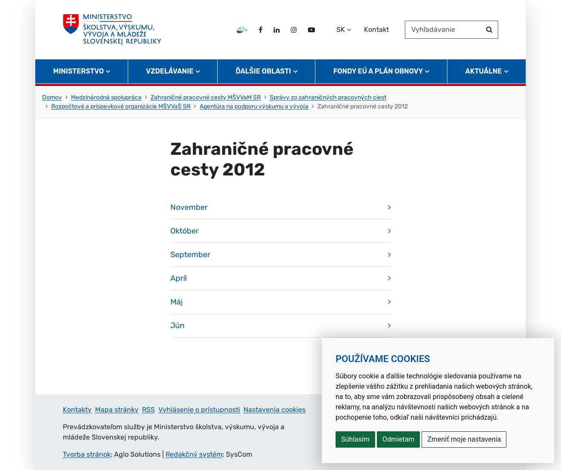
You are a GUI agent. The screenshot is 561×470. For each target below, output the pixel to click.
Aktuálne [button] (483, 71)
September (190, 254)
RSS (148, 409)
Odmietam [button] (398, 439)
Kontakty (77, 409)
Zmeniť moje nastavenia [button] (464, 439)
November (189, 207)
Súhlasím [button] (355, 439)
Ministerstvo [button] (78, 71)
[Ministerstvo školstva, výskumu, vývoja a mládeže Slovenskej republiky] (112, 29)
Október (184, 231)
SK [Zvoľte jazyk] (340, 29)
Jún (177, 325)
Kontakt (376, 29)
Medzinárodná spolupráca (106, 97)
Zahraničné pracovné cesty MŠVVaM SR (206, 97)
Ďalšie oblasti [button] (263, 71)
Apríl (178, 278)
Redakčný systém (194, 454)
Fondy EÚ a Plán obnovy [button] (378, 71)
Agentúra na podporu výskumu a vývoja (254, 106)
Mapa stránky (117, 409)
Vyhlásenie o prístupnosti (199, 409)
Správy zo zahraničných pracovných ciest (328, 97)
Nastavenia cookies (274, 409)
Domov (52, 97)
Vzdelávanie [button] (169, 71)
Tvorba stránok (87, 454)
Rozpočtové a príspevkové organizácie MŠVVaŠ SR (121, 106)
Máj (176, 302)
